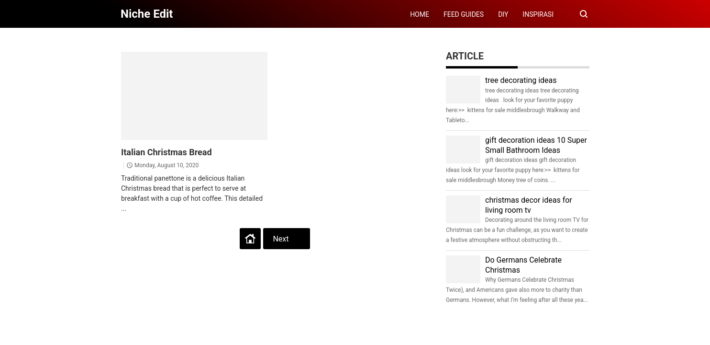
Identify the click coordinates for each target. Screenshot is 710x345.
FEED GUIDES (464, 14)
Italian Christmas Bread (166, 152)
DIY (503, 14)
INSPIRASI (538, 14)
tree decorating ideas (521, 80)
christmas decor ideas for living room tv (528, 205)
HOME (419, 14)
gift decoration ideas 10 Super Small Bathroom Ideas (536, 145)
